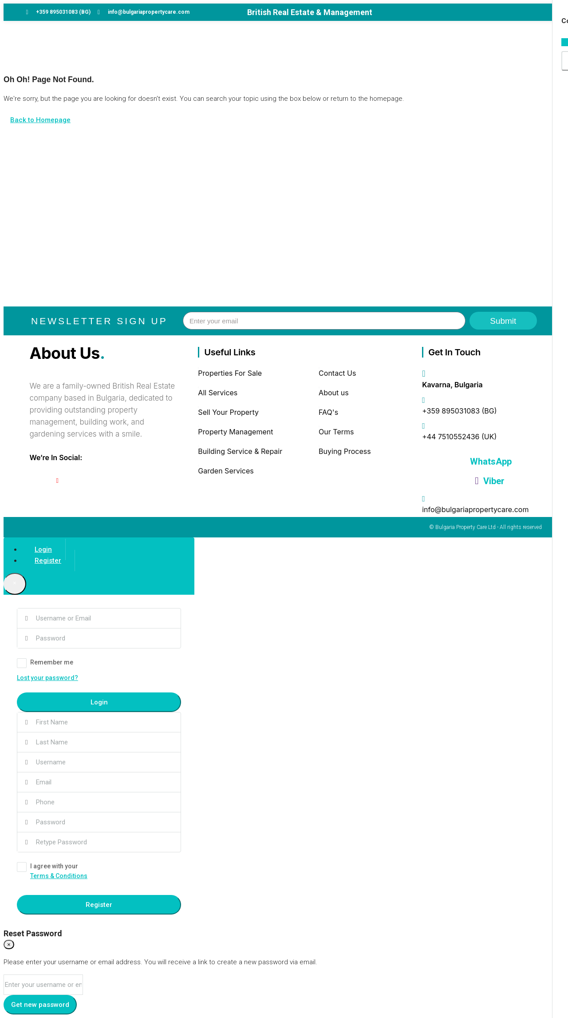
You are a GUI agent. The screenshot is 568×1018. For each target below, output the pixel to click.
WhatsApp (490, 461)
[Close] (15, 584)
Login (99, 702)
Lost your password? (47, 677)
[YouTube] (57, 481)
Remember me (45, 663)
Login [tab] (43, 549)
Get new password (40, 1005)
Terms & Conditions (58, 875)
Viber (489, 481)
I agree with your (99, 872)
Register (99, 905)
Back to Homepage (40, 120)
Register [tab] (48, 561)
